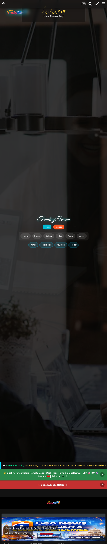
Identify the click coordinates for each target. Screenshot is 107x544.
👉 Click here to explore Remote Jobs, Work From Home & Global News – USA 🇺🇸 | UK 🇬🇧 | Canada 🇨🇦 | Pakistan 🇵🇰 (52, 475)
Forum (26, 236)
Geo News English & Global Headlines (30, 528)
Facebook (46, 245)
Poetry (70, 236)
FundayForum (53, 219)
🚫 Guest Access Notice (51, 485)
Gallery (48, 236)
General (28, 533)
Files (60, 236)
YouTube (61, 245)
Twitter (73, 245)
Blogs (37, 236)
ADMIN (18, 533)
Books (82, 236)
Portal (33, 245)
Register (58, 227)
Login (47, 227)
